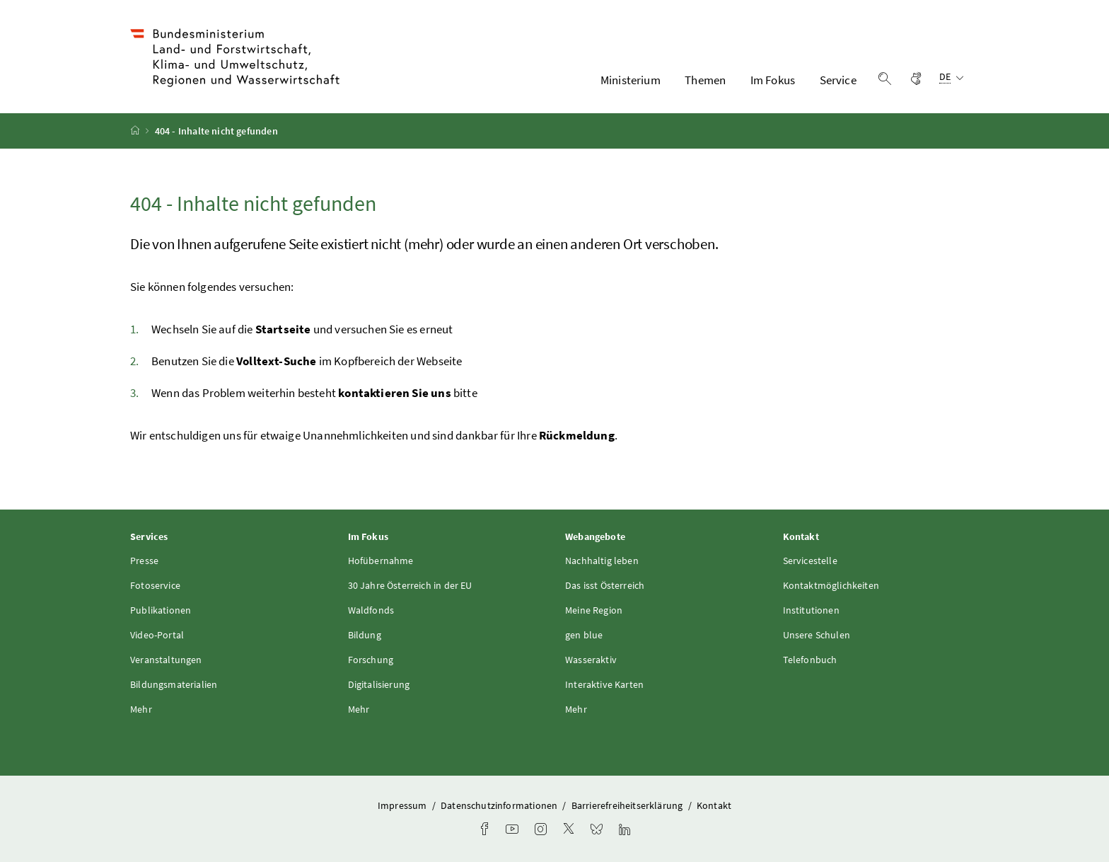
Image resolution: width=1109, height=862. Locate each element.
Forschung (371, 659)
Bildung (364, 634)
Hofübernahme (381, 560)
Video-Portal (157, 634)
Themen (705, 80)
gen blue (584, 634)
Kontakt (714, 805)
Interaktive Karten (604, 684)
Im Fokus (772, 80)
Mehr (141, 709)
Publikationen (160, 610)
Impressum (403, 805)
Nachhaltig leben (602, 560)
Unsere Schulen (816, 634)
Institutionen (811, 610)
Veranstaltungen (166, 659)
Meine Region (593, 610)
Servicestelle (810, 560)
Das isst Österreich (604, 585)
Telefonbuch (810, 659)
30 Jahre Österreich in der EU (410, 585)
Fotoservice (155, 585)
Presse (144, 560)
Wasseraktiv (591, 659)
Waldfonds (371, 610)
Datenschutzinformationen (500, 805)
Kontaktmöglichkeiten (831, 585)
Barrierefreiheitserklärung (628, 805)
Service (838, 80)
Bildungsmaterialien (173, 684)
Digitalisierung (379, 684)
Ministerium (630, 80)
